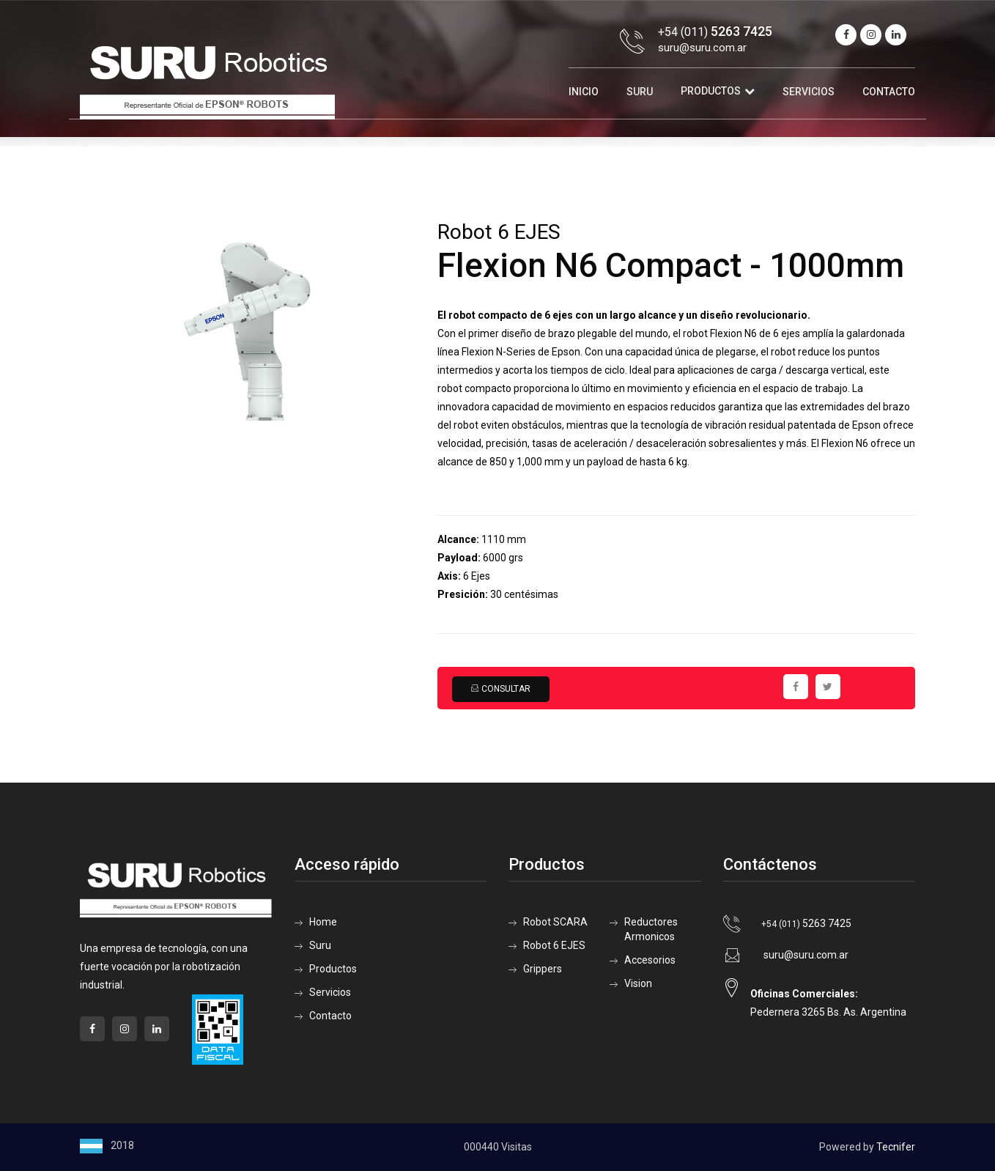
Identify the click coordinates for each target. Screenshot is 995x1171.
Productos (711, 91)
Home (323, 922)
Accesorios (650, 960)
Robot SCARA (555, 922)
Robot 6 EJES (554, 945)
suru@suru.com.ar (702, 47)
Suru (639, 91)
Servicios (809, 91)
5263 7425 (806, 923)
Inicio (584, 91)
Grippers (542, 969)
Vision (638, 983)
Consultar (500, 689)
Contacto (888, 91)
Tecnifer (895, 1147)
